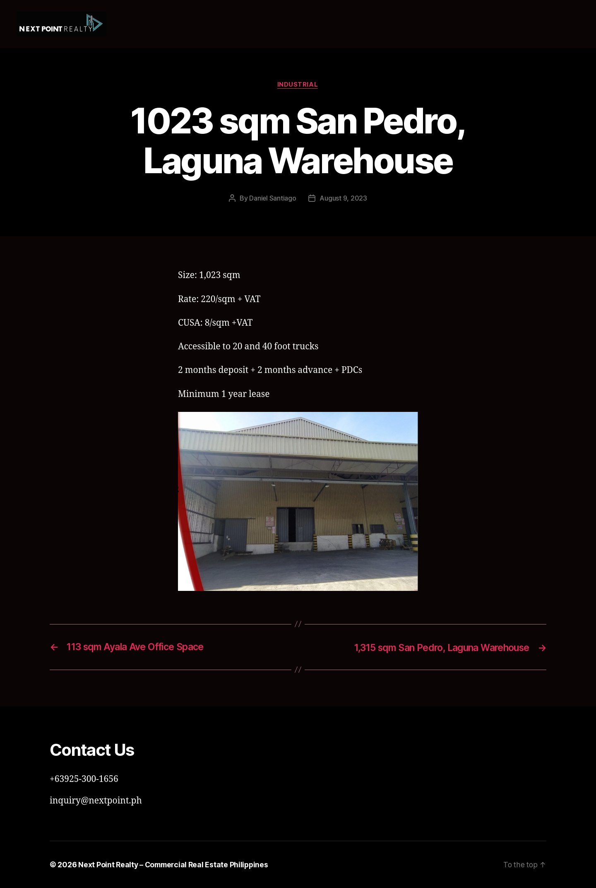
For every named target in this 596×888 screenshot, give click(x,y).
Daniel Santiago (272, 198)
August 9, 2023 (343, 198)
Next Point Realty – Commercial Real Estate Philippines (175, 864)
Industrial (298, 85)
